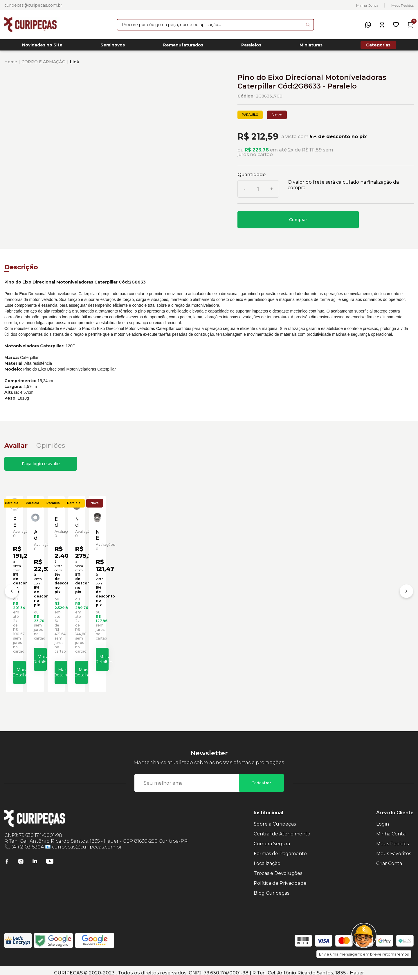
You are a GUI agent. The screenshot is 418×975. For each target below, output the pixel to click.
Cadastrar (261, 778)
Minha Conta (367, 5)
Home (10, 65)
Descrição (21, 270)
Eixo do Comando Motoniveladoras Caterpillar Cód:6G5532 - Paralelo (255, 607)
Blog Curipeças (271, 888)
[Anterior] (11, 591)
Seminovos (112, 46)
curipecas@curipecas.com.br (33, 5)
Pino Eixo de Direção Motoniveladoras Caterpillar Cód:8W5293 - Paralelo (51, 607)
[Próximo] (406, 591)
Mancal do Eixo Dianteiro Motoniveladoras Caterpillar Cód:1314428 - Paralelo (358, 607)
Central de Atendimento (282, 829)
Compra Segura (272, 839)
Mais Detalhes (59, 665)
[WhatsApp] (368, 25)
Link (74, 65)
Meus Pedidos (402, 5)
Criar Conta (389, 858)
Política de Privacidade (280, 878)
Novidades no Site (42, 46)
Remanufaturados (183, 46)
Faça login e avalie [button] (41, 467)
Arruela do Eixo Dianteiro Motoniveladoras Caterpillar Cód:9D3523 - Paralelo (153, 609)
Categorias (378, 46)
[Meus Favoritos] (396, 24)
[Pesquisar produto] (308, 24)
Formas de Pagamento (280, 848)
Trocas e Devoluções (278, 868)
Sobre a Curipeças (275, 819)
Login (382, 819)
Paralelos (251, 46)
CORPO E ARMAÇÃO (43, 65)
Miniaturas (311, 46)
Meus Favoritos (393, 848)
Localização (267, 858)
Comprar (298, 222)
